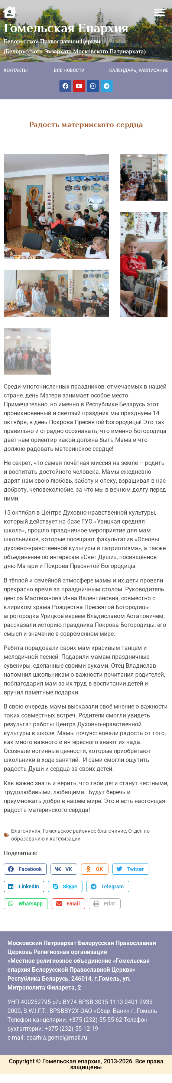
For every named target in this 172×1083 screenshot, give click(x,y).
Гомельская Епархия (66, 27)
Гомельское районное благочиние (84, 829)
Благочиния (25, 829)
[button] (160, 12)
